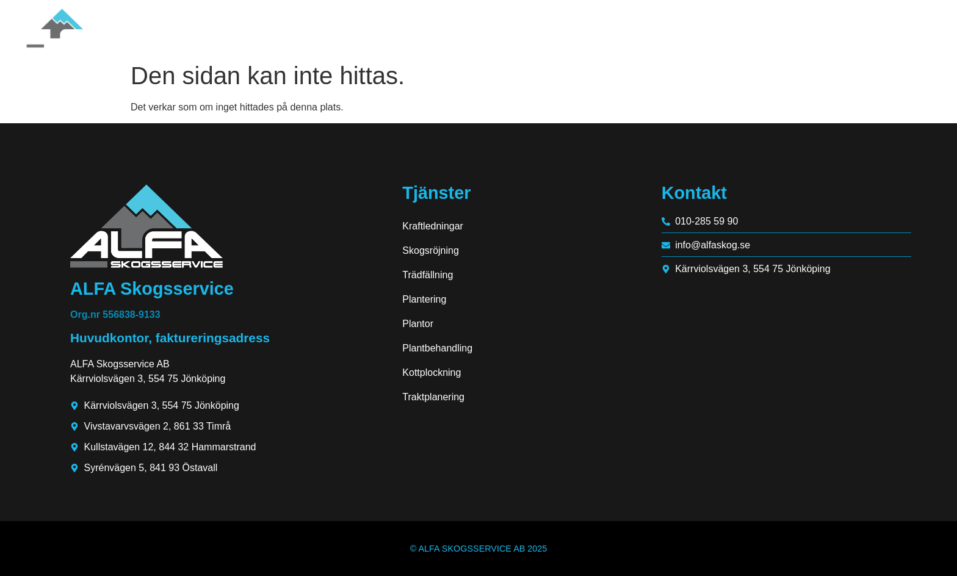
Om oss (759, 28)
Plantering (424, 299)
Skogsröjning (430, 250)
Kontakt (905, 27)
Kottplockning (431, 372)
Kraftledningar (432, 226)
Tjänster (834, 28)
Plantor (417, 324)
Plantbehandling (437, 348)
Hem (704, 27)
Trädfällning (427, 275)
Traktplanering (433, 397)
